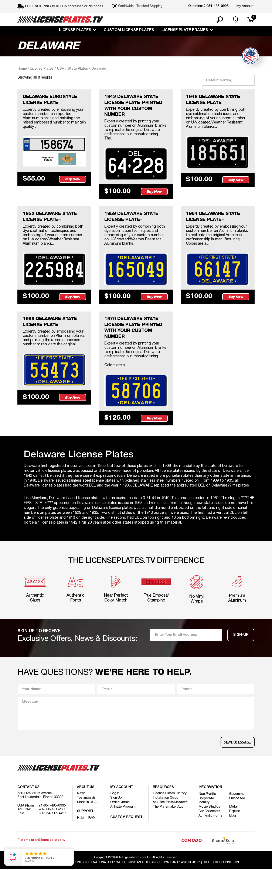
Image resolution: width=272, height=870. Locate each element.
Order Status (120, 803)
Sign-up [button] (241, 635)
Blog (232, 816)
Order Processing (221, 863)
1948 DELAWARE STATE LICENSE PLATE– (213, 100)
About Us (85, 788)
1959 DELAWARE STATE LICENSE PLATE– (131, 217)
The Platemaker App (168, 807)
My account (121, 788)
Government (238, 794)
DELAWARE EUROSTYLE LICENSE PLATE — (50, 100)
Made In (86, 803)
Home (22, 68)
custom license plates (129, 30)
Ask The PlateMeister (170, 803)
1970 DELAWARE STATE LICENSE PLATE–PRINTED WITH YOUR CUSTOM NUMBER (133, 328)
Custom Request (126, 818)
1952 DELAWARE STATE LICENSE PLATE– (50, 217)
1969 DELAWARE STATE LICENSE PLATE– (50, 322)
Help (80, 818)
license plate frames (185, 30)
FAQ (91, 818)
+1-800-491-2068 (53, 810)
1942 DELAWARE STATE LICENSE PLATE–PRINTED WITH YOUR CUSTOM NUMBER (133, 106)
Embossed (237, 799)
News (81, 794)
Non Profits (207, 794)
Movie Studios (209, 807)
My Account (245, 6)
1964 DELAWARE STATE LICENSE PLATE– (213, 217)
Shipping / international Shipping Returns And (115, 863)
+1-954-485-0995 (52, 806)
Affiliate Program (123, 807)
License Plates (75, 30)
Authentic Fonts (210, 816)
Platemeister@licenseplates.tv (41, 841)
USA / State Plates (72, 68)
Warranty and (182, 863)
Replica (234, 812)
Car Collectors (209, 812)
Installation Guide (165, 798)
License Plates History (170, 794)
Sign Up (116, 798)
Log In (114, 794)
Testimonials (86, 798)
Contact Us (28, 788)
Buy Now (72, 179)
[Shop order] (228, 80)
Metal (233, 807)
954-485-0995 (217, 6)
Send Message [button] (238, 743)
